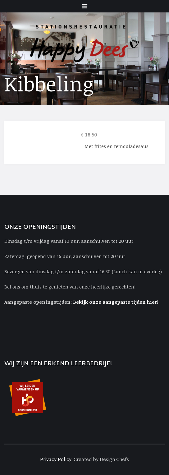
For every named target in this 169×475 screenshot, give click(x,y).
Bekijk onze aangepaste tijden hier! (116, 302)
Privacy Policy (55, 460)
